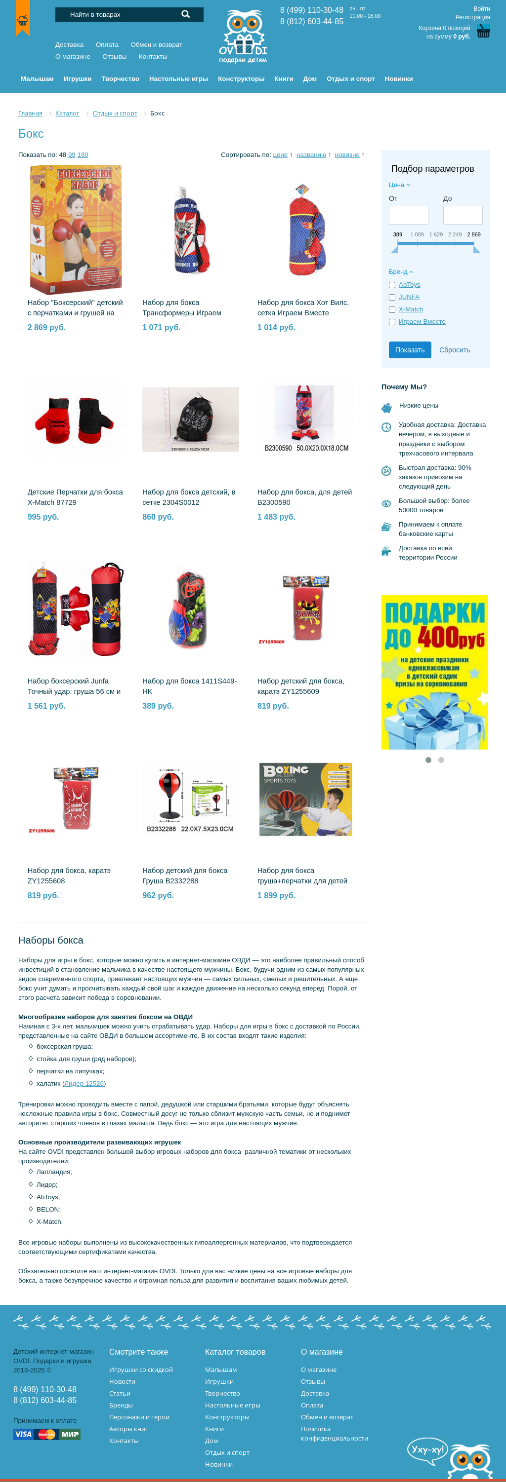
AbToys (410, 284)
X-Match (411, 309)
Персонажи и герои (139, 1416)
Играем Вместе (422, 321)
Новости (122, 1381)
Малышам (221, 1369)
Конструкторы (227, 1416)
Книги (214, 1428)
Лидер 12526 (84, 1083)
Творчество (222, 1393)
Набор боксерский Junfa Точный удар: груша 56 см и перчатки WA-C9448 (74, 691)
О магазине (72, 56)
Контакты (153, 56)
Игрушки (219, 1381)
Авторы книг (128, 1428)
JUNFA (409, 297)
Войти (481, 8)
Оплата (107, 44)
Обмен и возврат (157, 44)
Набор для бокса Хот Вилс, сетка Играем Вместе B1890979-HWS (303, 313)
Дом (211, 1440)
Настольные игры (232, 1405)
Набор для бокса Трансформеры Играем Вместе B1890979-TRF (181, 313)
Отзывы (115, 56)
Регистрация (473, 17)
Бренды (121, 1405)
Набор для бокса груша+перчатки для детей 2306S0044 (302, 881)
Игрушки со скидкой (141, 1369)
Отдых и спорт (227, 1452)
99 (72, 154)
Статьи (119, 1393)
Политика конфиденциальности (334, 1433)
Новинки (219, 1464)
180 (82, 154)
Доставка (69, 44)
